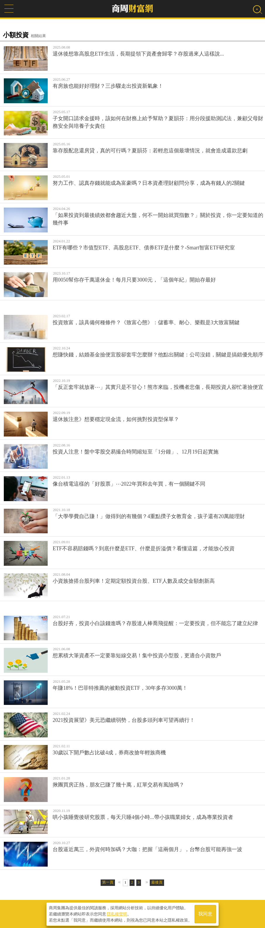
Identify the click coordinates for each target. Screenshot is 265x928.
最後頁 (157, 882)
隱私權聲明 (117, 913)
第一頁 (107, 882)
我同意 (205, 913)
